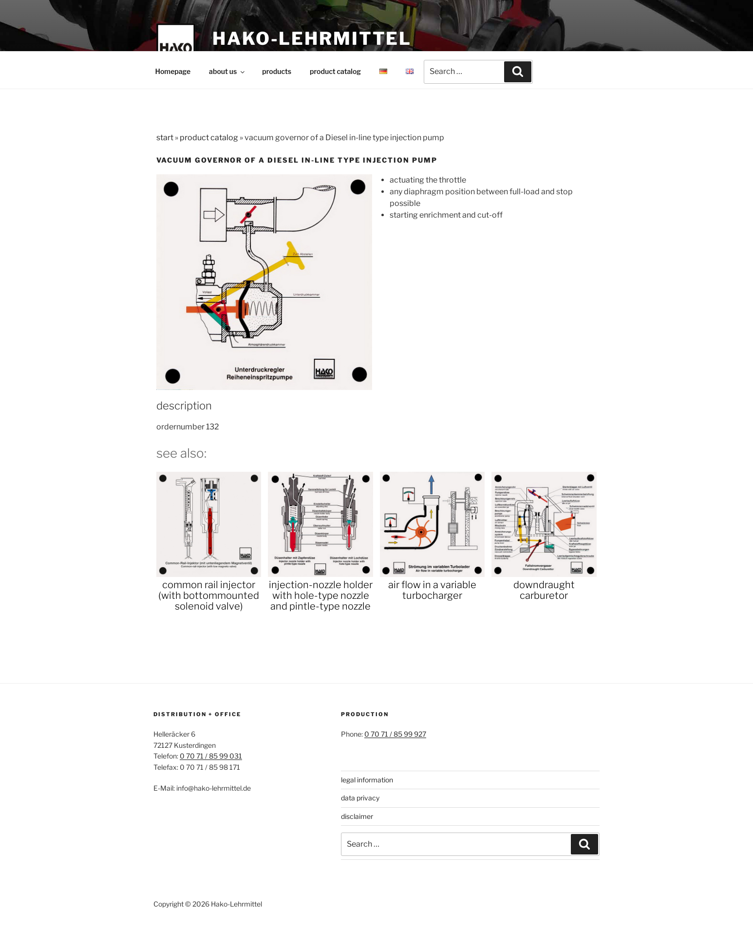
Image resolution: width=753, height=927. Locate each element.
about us (227, 71)
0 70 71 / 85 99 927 (395, 734)
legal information (367, 780)
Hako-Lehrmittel (312, 38)
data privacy (360, 798)
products (276, 71)
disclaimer (357, 816)
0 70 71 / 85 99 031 (211, 756)
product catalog (335, 71)
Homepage (173, 71)
